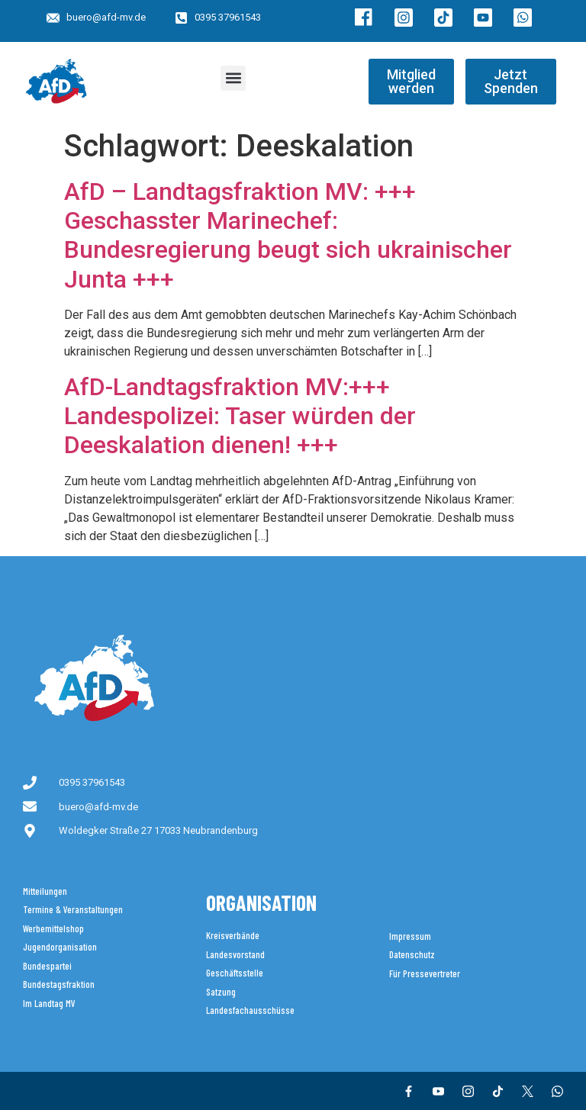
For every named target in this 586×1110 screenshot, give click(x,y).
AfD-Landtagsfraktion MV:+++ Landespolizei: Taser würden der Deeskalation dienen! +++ (240, 416)
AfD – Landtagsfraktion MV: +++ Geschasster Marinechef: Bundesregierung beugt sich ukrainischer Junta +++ (288, 235)
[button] (233, 78)
